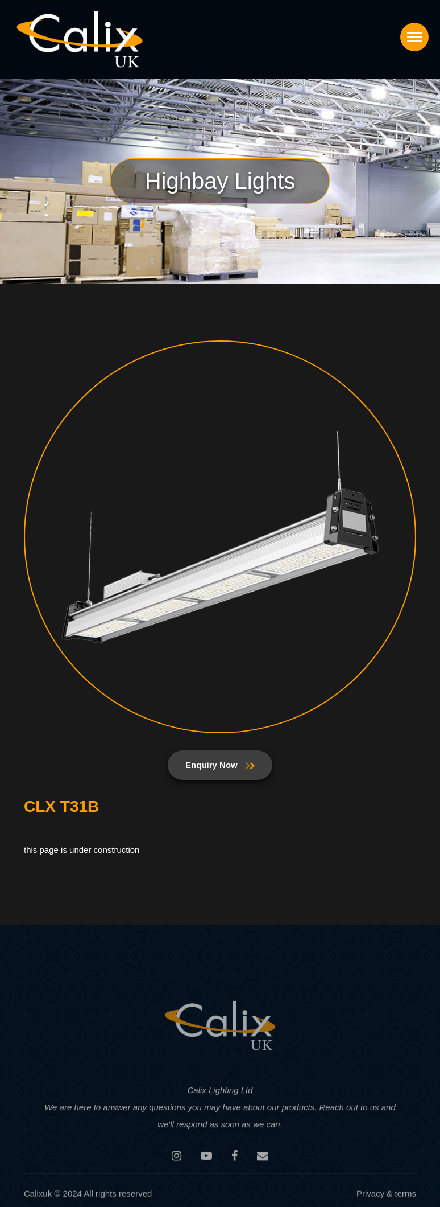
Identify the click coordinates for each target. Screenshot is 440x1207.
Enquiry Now (220, 765)
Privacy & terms (386, 1196)
